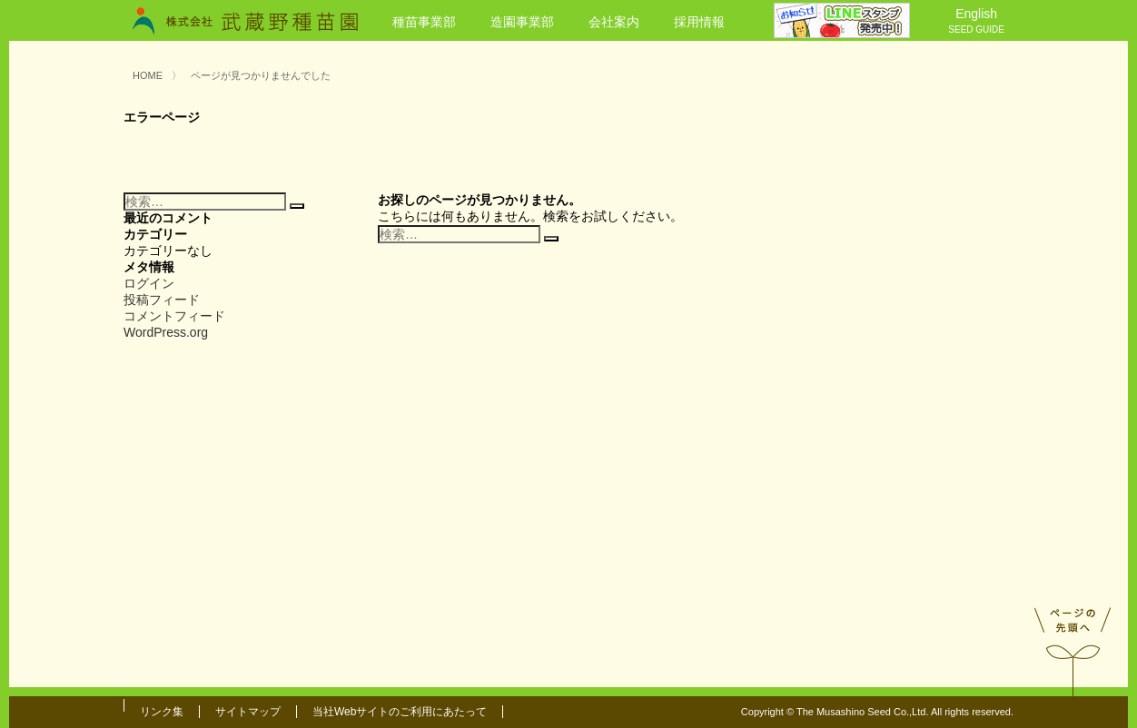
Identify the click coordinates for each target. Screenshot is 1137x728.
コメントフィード (174, 316)
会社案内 (613, 22)
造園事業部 (522, 22)
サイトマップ (248, 711)
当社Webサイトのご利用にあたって (399, 711)
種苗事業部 (424, 22)
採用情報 (699, 22)
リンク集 (161, 711)
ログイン (149, 283)
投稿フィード (162, 299)
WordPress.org (166, 332)
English (976, 21)
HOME (148, 75)
